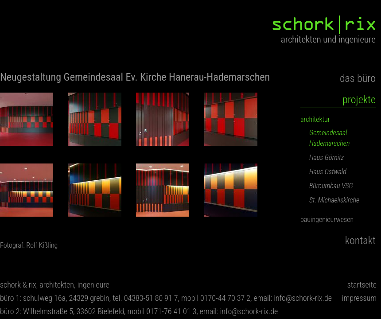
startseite (362, 284)
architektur (315, 119)
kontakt (360, 240)
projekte (359, 99)
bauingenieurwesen (327, 219)
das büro (358, 78)
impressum (359, 298)
